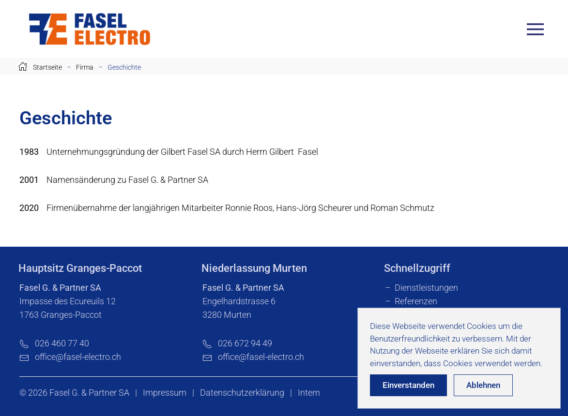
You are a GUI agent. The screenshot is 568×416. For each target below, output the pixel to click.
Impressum (164, 392)
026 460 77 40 (54, 343)
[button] (538, 29)
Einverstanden (408, 385)
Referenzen (416, 301)
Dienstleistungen (426, 287)
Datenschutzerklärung (242, 392)
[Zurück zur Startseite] (89, 29)
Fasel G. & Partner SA (89, 392)
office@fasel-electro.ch (78, 357)
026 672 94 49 (237, 343)
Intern (309, 392)
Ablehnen (483, 385)
